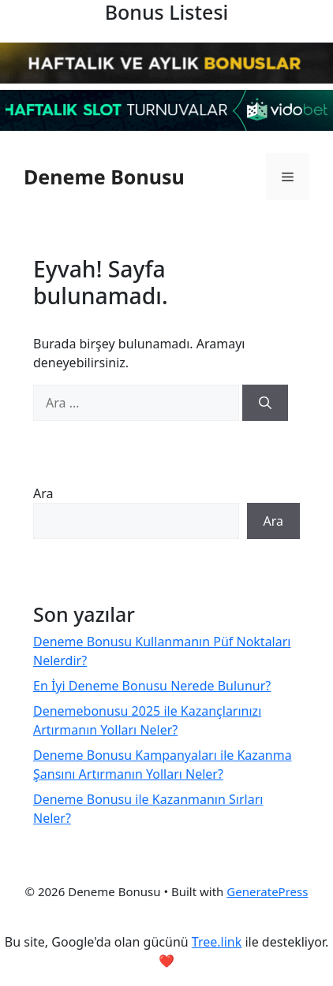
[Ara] (265, 403)
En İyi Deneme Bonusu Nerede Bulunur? (152, 685)
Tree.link (216, 942)
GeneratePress (267, 891)
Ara (43, 493)
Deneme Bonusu (104, 176)
